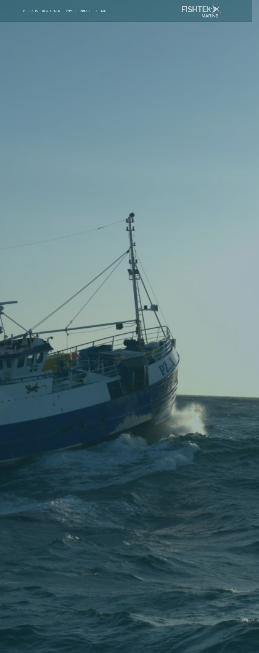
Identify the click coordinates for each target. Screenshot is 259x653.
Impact (64, 10)
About (78, 10)
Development (45, 10)
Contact (94, 10)
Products (23, 10)
